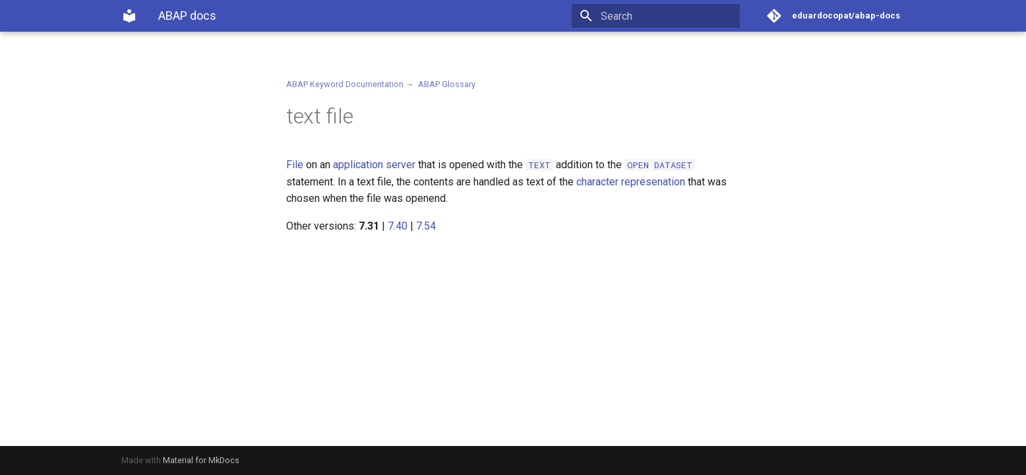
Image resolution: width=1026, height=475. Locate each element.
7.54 (426, 226)
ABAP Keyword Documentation (345, 84)
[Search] (663, 16)
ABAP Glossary (446, 84)
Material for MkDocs (201, 460)
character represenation (630, 181)
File (294, 164)
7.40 (397, 226)
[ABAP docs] (129, 16)
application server (374, 164)
